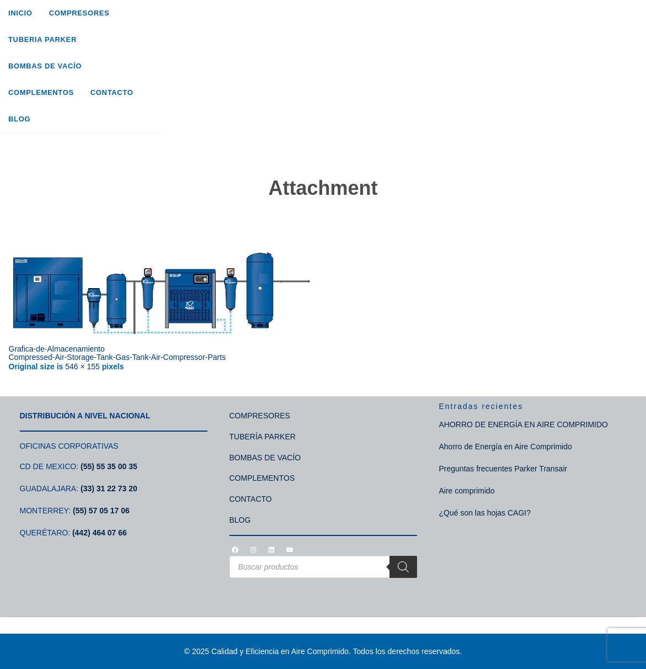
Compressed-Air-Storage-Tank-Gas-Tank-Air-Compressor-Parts (117, 357)
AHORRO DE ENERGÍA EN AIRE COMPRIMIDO (523, 424)
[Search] (628, 46)
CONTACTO (250, 499)
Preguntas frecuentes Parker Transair (503, 468)
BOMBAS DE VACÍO (265, 457)
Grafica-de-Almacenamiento (57, 348)
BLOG (240, 520)
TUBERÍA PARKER (262, 436)
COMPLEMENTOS (262, 478)
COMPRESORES (259, 415)
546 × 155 (82, 366)
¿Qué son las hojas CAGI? (485, 512)
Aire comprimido (467, 490)
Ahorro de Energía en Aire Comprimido (505, 446)
